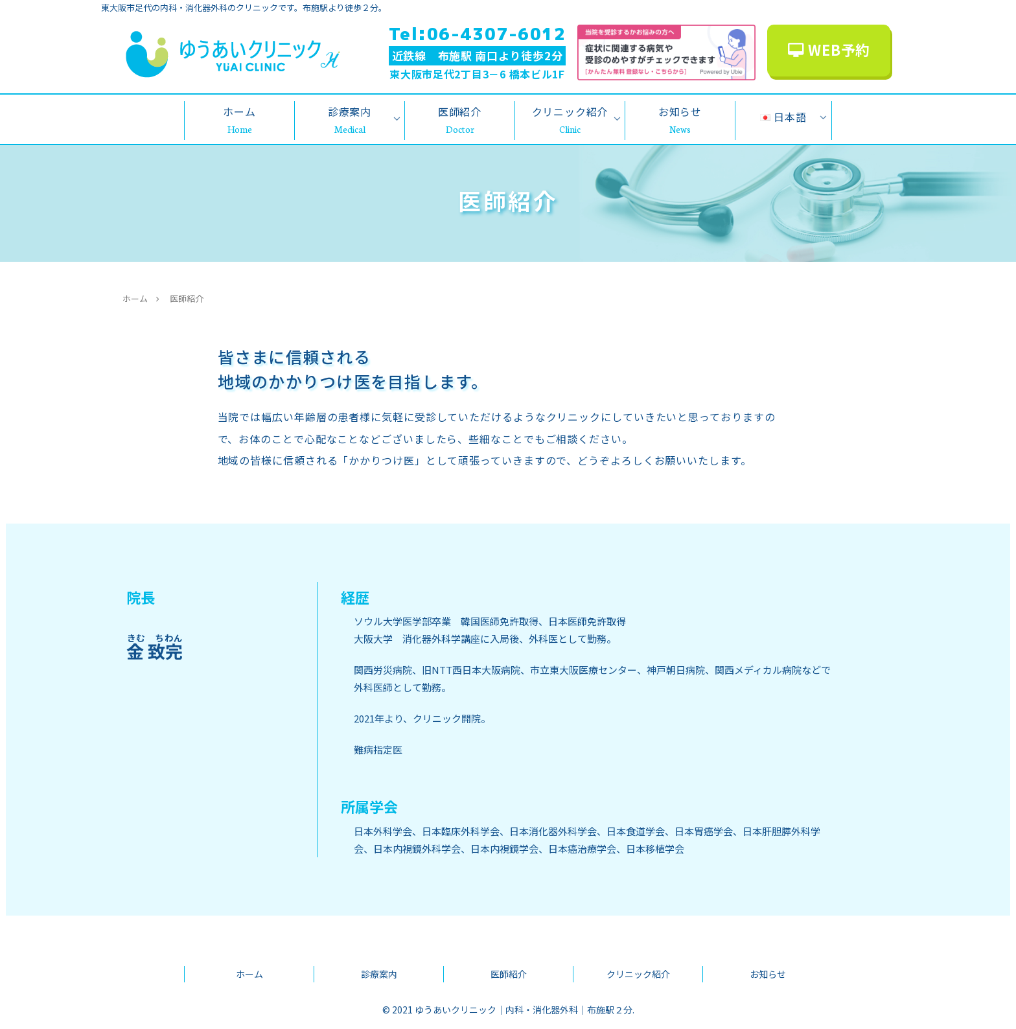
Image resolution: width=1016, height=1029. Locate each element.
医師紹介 (509, 973)
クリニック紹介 (638, 973)
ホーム (249, 973)
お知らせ (768, 973)
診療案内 (379, 973)
